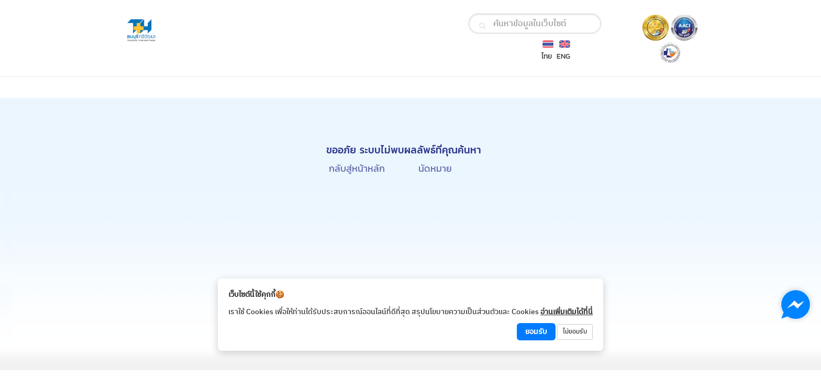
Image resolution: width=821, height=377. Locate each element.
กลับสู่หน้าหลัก (357, 168)
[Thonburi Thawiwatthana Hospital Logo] (216, 30)
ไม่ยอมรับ (575, 332)
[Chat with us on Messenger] (796, 304)
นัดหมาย (435, 168)
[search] (482, 25)
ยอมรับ (536, 332)
